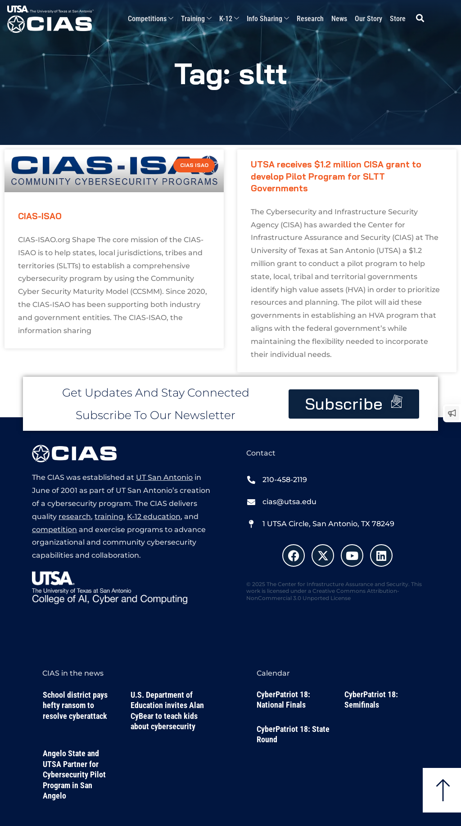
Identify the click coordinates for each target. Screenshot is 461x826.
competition (54, 529)
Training (196, 19)
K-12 (229, 19)
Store (398, 18)
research (75, 516)
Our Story (368, 18)
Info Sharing (268, 19)
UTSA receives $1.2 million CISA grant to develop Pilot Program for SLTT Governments (336, 176)
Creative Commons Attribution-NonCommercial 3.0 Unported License (322, 594)
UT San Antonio (164, 477)
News (339, 18)
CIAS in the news (73, 673)
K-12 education (154, 516)
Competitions (150, 19)
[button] (420, 18)
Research (310, 18)
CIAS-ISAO (40, 216)
